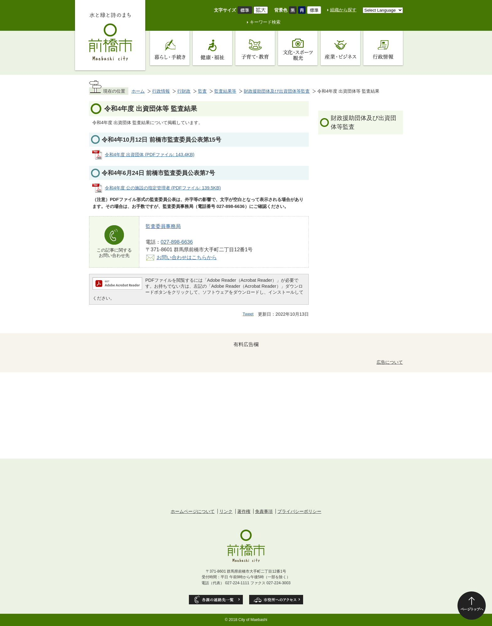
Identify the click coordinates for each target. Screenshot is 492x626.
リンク (226, 511)
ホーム (138, 91)
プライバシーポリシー (299, 511)
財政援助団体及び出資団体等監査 (277, 91)
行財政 (183, 91)
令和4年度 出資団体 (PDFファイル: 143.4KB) (150, 154)
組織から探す (343, 9)
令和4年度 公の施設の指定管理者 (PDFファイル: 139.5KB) (163, 187)
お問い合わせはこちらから (187, 257)
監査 (202, 91)
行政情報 (161, 91)
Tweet (248, 314)
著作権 (243, 511)
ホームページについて (193, 511)
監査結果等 (225, 91)
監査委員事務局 (163, 226)
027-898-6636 (177, 242)
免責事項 (264, 511)
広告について (390, 362)
